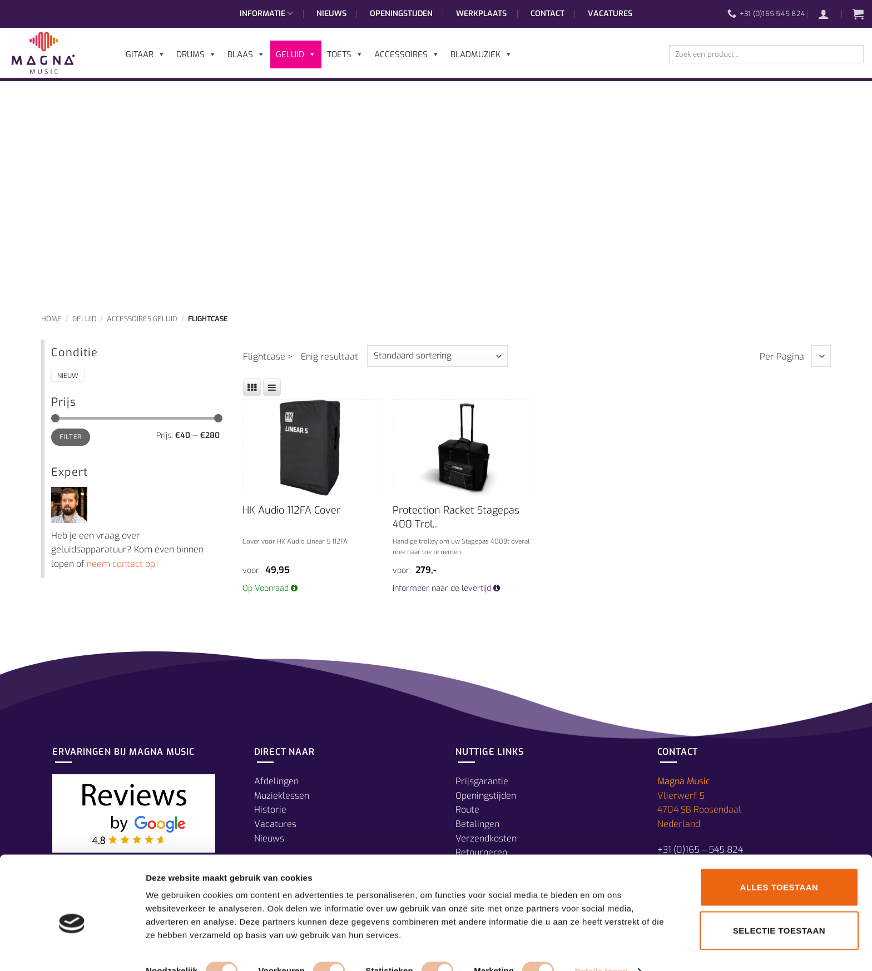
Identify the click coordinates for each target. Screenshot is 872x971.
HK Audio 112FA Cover (291, 510)
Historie (270, 809)
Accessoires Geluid (142, 318)
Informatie (266, 13)
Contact (547, 13)
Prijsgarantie (481, 781)
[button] (829, 13)
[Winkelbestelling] (437, 356)
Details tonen (600, 949)
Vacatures (610, 13)
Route (467, 809)
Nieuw (67, 375)
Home (51, 318)
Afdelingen (276, 781)
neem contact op (121, 564)
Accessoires (406, 54)
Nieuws (331, 13)
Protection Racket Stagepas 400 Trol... (456, 517)
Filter (70, 436)
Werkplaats (481, 13)
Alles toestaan (779, 865)
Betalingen (477, 824)
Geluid (84, 318)
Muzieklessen (281, 795)
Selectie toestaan (779, 908)
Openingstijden (401, 13)
